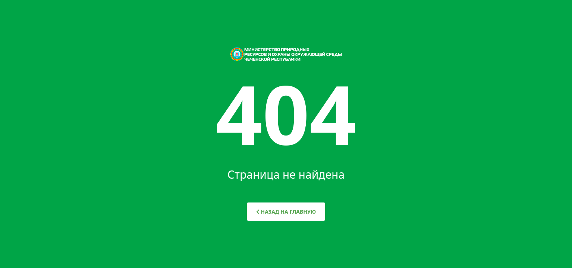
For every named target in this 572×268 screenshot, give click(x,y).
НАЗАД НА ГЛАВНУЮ (286, 211)
